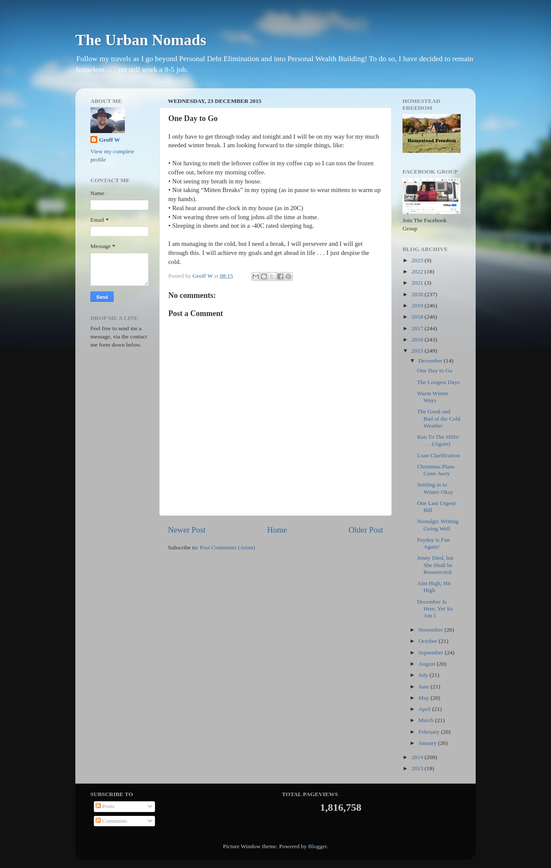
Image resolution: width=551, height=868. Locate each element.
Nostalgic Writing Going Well (437, 524)
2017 (418, 328)
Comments (111, 821)
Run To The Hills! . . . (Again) (438, 440)
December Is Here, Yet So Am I (435, 608)
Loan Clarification (438, 455)
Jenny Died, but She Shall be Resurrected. (435, 565)
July (424, 675)
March (426, 720)
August (427, 663)
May (424, 697)
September (431, 652)
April (425, 709)
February (429, 731)
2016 (418, 339)
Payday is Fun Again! (433, 543)
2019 (418, 305)
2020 (418, 294)
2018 (418, 316)
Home (277, 529)
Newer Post (187, 529)
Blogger (317, 846)
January (428, 743)
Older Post (366, 529)
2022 (418, 271)
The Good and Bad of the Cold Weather (439, 418)
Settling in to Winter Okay (435, 488)
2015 (418, 350)
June (424, 686)
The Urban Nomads (140, 40)
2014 (418, 757)
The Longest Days (438, 382)
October (428, 641)
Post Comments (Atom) (227, 547)
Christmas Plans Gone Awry (436, 470)
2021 (418, 282)
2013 (418, 768)
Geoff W (109, 139)
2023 (418, 260)
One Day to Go (434, 370)
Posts (105, 806)
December (431, 360)
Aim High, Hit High (434, 586)
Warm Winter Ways (433, 396)
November (431, 629)
